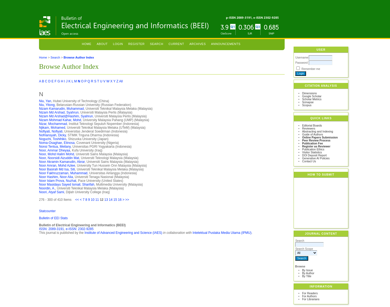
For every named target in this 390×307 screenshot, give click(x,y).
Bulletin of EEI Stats (53, 218)
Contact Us (309, 161)
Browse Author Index (79, 57)
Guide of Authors (312, 134)
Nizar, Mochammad (53, 124)
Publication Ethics (313, 149)
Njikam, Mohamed (52, 128)
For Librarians (310, 299)
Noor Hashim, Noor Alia (56, 177)
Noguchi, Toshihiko (52, 139)
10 (92, 200)
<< (77, 200)
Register (136, 44)
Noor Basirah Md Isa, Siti (57, 169)
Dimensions (309, 93)
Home (86, 44)
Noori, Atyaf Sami (51, 192)
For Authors (309, 296)
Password (301, 62)
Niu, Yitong (47, 105)
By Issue (307, 270)
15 (115, 200)
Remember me (310, 68)
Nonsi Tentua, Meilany (55, 146)
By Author (308, 273)
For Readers (310, 293)
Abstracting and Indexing (317, 131)
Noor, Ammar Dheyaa (54, 150)
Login (118, 44)
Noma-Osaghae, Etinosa (56, 143)
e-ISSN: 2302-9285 (80, 229)
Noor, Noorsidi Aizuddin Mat (59, 158)
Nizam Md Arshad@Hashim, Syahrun (66, 116)
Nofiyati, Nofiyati (51, 131)
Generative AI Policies (316, 158)
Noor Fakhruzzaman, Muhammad (63, 173)
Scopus (306, 105)
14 (110, 200)
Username (301, 57)
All (121, 81)
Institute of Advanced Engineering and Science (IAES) (123, 233)
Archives (197, 44)
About (102, 44)
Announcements (225, 44)
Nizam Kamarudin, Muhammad (61, 109)
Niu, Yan (45, 101)
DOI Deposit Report (314, 155)
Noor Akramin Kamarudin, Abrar (62, 162)
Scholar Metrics (311, 99)
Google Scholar (311, 96)
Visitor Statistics (312, 152)
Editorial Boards (312, 125)
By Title (306, 276)
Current (176, 44)
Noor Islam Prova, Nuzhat (57, 181)
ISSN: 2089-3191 (51, 229)
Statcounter (47, 211)
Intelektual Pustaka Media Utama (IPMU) (222, 233)
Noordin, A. (47, 188)
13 (106, 200)
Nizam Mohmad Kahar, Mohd (60, 120)
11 (97, 200)
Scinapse (308, 102)
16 (119, 200)
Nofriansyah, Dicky (52, 135)
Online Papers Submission (320, 137)
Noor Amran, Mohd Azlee (57, 165)
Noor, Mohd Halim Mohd (56, 154)
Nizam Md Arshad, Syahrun (59, 112)
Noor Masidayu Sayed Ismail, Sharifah (66, 184)
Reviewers (308, 128)
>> (127, 200)
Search (156, 44)
